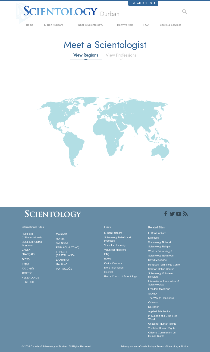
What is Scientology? (90, 24)
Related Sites (144, 3)
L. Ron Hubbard (53, 24)
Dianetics (153, 237)
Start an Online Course (161, 269)
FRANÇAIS (28, 254)
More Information (113, 267)
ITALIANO (61, 264)
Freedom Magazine (159, 289)
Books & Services (170, 24)
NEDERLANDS (30, 277)
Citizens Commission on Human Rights (162, 334)
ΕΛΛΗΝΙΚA (62, 259)
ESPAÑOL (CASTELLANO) (65, 254)
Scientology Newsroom (161, 255)
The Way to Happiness (161, 298)
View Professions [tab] (121, 55)
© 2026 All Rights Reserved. (57, 346)
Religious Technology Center (164, 264)
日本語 (25, 264)
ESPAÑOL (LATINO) (67, 247)
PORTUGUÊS (64, 268)
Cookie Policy (147, 346)
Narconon (153, 306)
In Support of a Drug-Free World (162, 317)
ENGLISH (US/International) (32, 236)
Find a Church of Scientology (120, 276)
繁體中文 (27, 273)
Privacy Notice (129, 346)
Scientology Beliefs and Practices (117, 239)
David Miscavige (157, 260)
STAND (152, 293)
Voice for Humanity (114, 245)
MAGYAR (61, 234)
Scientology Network (159, 242)
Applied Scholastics (159, 311)
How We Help (125, 24)
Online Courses (113, 263)
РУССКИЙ (28, 268)
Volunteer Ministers (115, 249)
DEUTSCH (28, 282)
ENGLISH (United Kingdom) (32, 243)
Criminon (153, 302)
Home (29, 24)
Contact (108, 272)
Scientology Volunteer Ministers (160, 275)
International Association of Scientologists (163, 283)
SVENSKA (62, 243)
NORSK (60, 238)
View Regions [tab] (85, 55)
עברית (26, 259)
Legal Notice (181, 346)
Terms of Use (164, 346)
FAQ (146, 24)
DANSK (26, 249)
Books (107, 258)
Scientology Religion (159, 246)
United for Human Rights (162, 323)
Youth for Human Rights (161, 328)
